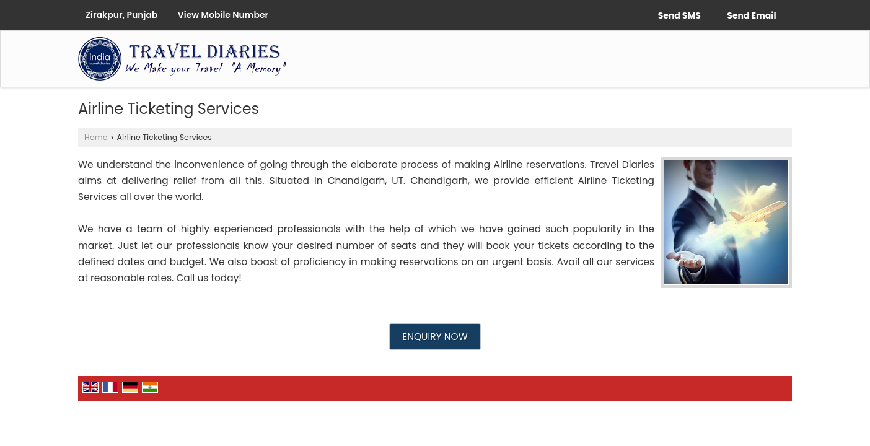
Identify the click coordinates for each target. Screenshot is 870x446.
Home (96, 137)
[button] (223, 15)
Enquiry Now (434, 336)
